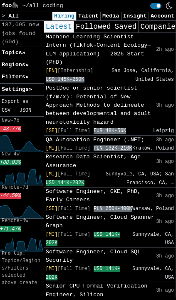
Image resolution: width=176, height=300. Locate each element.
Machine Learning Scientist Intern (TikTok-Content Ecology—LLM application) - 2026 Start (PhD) (98, 49)
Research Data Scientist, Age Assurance (93, 161)
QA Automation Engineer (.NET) (95, 140)
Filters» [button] (15, 77)
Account (162, 16)
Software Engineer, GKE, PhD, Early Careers (93, 195)
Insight (135, 16)
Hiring (64, 16)
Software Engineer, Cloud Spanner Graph (100, 221)
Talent (88, 16)
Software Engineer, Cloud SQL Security (93, 256)
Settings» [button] (17, 89)
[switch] (155, 6)
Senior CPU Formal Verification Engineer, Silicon (97, 290)
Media (110, 16)
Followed (93, 26)
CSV (6, 110)
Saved (126, 26)
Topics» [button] (13, 53)
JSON (26, 110)
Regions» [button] (15, 65)
